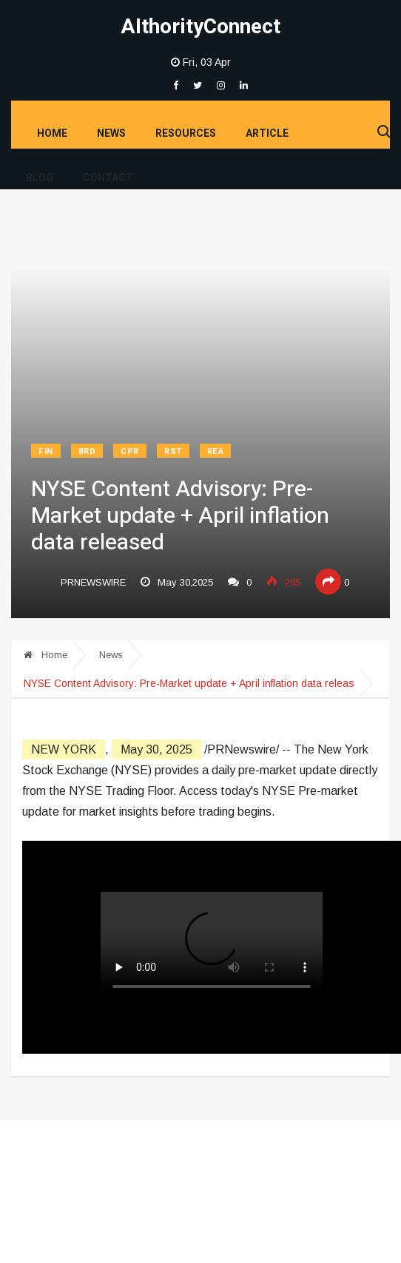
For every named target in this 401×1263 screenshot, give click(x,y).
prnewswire (93, 582)
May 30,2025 (177, 582)
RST (173, 451)
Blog (39, 178)
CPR (130, 451)
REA (215, 451)
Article (267, 133)
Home (52, 133)
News (111, 133)
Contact (108, 178)
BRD (87, 451)
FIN (45, 451)
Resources (185, 133)
